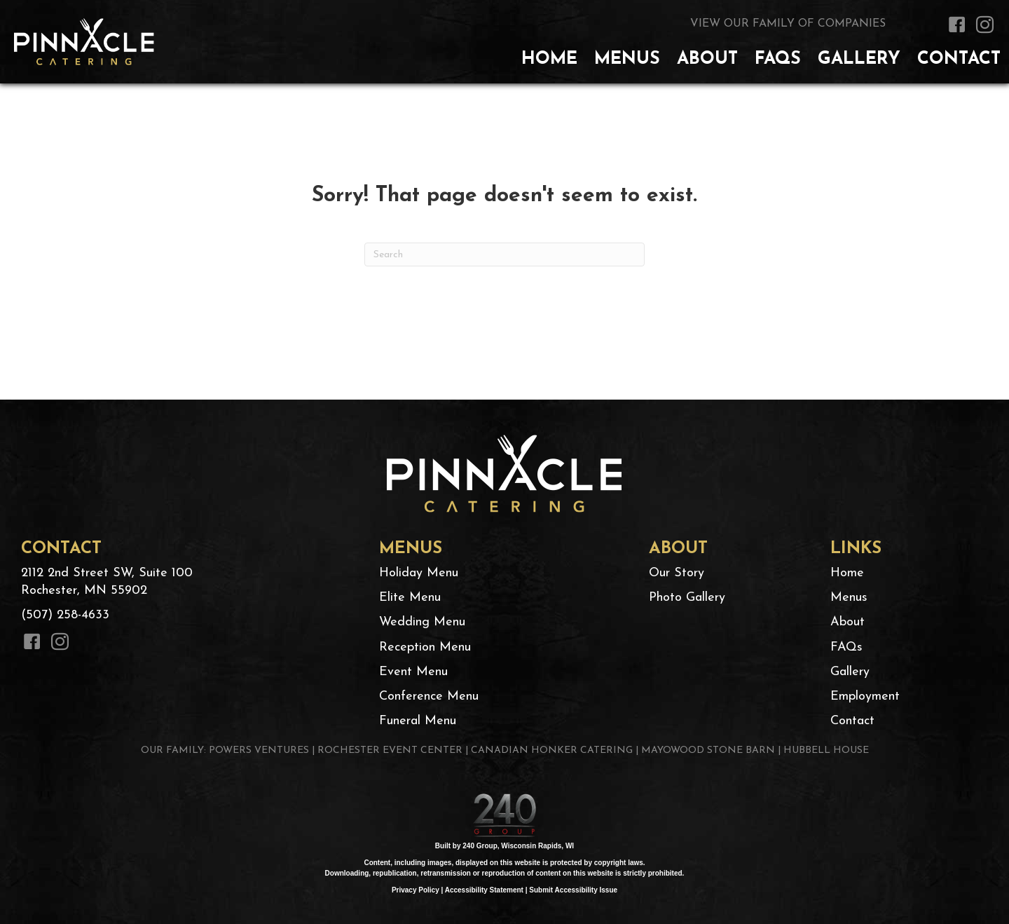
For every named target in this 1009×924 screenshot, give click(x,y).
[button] (956, 24)
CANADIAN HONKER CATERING (552, 750)
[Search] (504, 254)
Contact (852, 721)
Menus (848, 597)
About (847, 622)
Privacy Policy (415, 890)
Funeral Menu (417, 721)
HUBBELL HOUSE (826, 750)
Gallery (850, 672)
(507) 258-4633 (65, 615)
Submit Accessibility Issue (573, 890)
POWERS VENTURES (259, 750)
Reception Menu (425, 647)
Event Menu (413, 672)
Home (847, 573)
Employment (865, 696)
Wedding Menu (422, 622)
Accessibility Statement (484, 890)
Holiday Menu (418, 573)
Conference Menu (429, 696)
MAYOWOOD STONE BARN (708, 750)
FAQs (846, 647)
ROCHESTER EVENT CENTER (389, 750)
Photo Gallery (687, 597)
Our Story (676, 573)
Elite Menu (410, 597)
